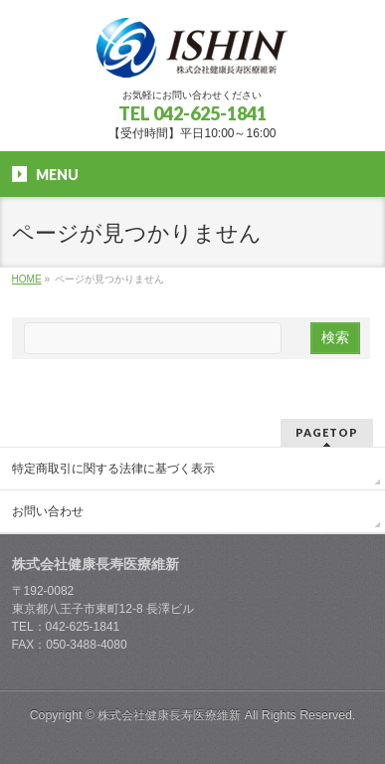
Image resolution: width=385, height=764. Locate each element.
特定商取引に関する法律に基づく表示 (113, 469)
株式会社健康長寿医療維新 (169, 715)
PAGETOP (326, 432)
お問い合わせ (48, 511)
